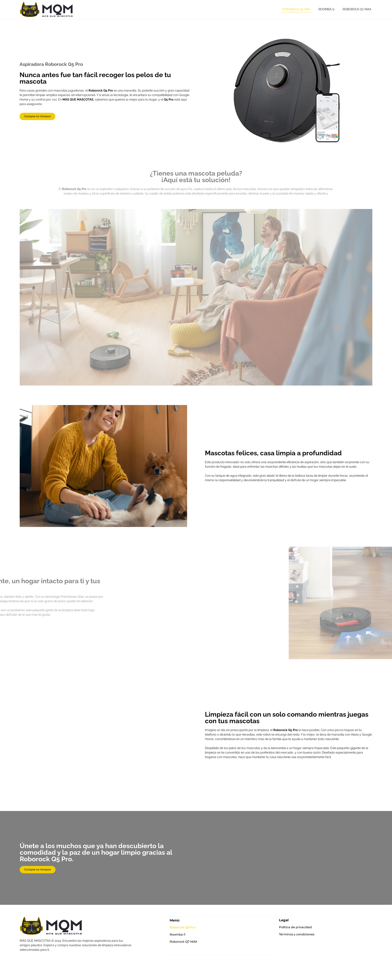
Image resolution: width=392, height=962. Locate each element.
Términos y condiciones (296, 934)
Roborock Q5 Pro (296, 9)
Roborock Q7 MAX (357, 9)
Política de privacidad (295, 927)
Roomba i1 (326, 9)
